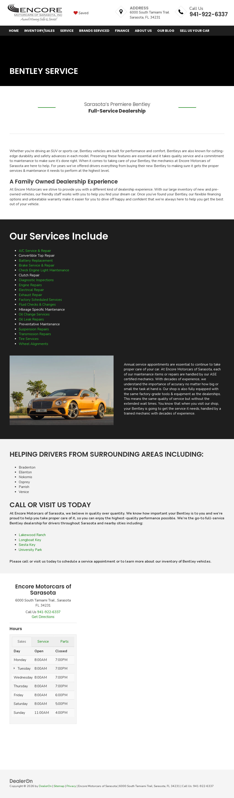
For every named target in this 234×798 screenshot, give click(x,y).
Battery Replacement (36, 260)
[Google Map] (153, 648)
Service (43, 641)
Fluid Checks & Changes (37, 304)
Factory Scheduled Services (40, 299)
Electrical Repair (31, 290)
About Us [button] (143, 30)
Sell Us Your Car (194, 30)
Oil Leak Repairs (31, 319)
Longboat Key (30, 540)
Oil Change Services (34, 314)
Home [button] (14, 30)
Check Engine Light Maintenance (44, 270)
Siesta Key (27, 544)
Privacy (71, 786)
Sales (22, 641)
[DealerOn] (21, 781)
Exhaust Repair (30, 295)
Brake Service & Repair (36, 265)
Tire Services (29, 339)
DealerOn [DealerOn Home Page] (45, 786)
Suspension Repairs (34, 329)
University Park (30, 549)
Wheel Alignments (33, 344)
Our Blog (165, 30)
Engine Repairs (30, 285)
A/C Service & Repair (35, 250)
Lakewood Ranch (32, 535)
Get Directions (43, 617)
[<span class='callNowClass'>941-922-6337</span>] (49, 612)
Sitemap (59, 786)
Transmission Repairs (35, 334)
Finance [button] (122, 30)
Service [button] (67, 30)
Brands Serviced (94, 30)
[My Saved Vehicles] (81, 13)
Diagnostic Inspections (36, 280)
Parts (64, 641)
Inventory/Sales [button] (39, 30)
